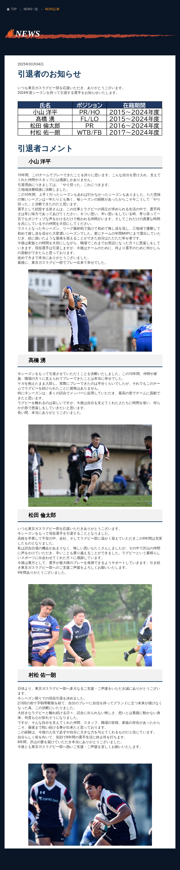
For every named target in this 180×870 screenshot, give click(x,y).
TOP (14, 9)
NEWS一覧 (31, 9)
